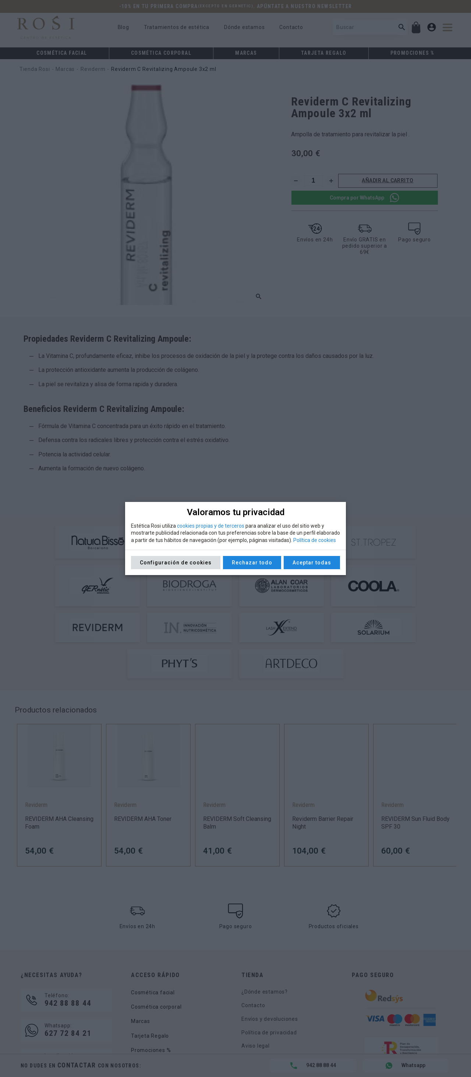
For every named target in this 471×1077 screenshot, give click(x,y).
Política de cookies (314, 540)
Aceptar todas (312, 563)
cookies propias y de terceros (210, 526)
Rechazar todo (252, 563)
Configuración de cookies (176, 563)
